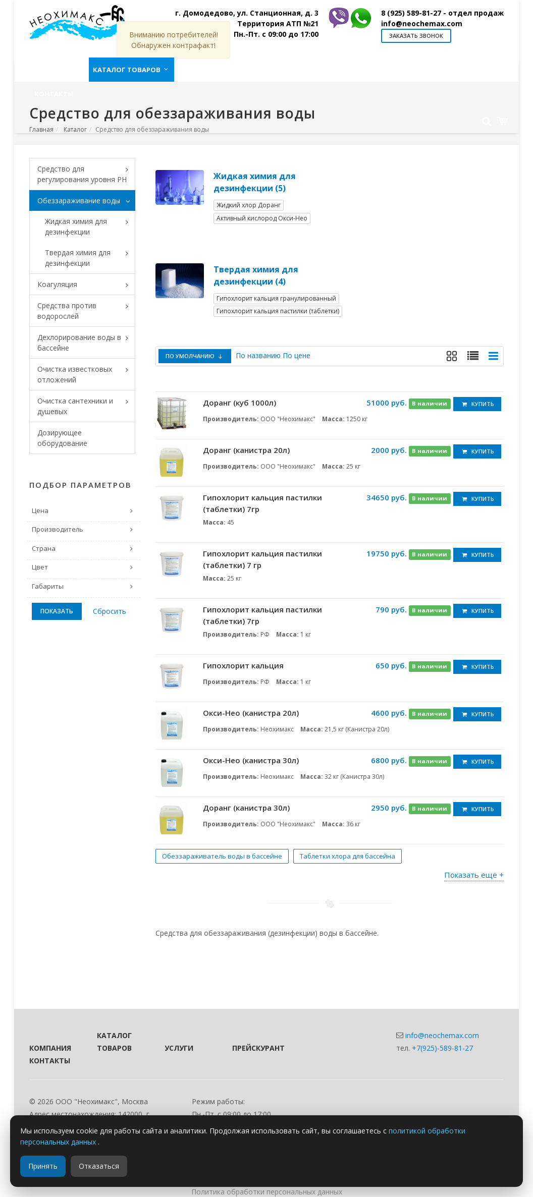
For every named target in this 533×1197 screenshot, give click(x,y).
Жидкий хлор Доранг (249, 205)
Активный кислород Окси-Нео (262, 218)
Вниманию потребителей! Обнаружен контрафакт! (173, 40)
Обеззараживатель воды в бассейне (222, 856)
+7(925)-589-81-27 (442, 1048)
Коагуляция (86, 285)
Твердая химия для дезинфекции (90, 258)
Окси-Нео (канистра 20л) (251, 713)
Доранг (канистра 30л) (246, 808)
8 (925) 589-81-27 (442, 13)
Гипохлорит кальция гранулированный (276, 298)
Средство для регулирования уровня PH (86, 174)
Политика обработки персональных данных (266, 1191)
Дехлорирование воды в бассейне (86, 342)
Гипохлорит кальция (243, 665)
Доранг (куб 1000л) (239, 402)
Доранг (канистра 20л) (246, 450)
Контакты (49, 1060)
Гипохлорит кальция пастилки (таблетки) (278, 311)
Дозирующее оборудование (62, 438)
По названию (258, 355)
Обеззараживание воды (86, 201)
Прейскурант (252, 1048)
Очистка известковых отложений (86, 374)
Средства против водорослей (86, 311)
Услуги (179, 1048)
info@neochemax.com (421, 23)
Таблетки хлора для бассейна (347, 856)
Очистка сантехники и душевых (86, 406)
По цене (296, 355)
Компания (49, 1048)
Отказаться (99, 1166)
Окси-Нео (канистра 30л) (251, 760)
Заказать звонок (416, 35)
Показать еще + (474, 875)
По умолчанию (195, 356)
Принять (43, 1166)
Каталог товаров (114, 1042)
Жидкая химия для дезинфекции (90, 226)
